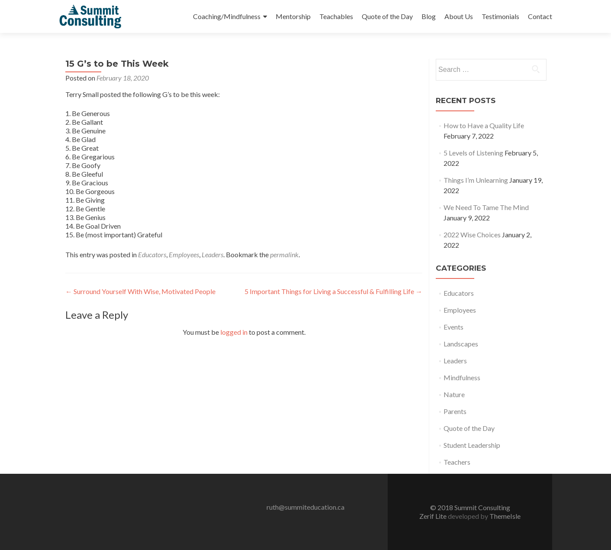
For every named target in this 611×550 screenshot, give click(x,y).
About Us (458, 16)
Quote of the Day (387, 16)
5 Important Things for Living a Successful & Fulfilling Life (333, 291)
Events (453, 327)
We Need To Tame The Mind (486, 207)
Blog (428, 16)
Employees (184, 254)
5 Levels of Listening (473, 153)
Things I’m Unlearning (476, 180)
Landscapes (461, 344)
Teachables (336, 16)
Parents (455, 411)
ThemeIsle (505, 516)
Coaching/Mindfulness (226, 16)
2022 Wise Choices (472, 234)
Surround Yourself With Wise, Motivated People (140, 291)
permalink (284, 254)
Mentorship (293, 16)
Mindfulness (462, 377)
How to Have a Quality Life (484, 125)
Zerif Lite (433, 516)
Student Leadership (472, 445)
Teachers (457, 462)
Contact (540, 16)
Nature (454, 394)
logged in (234, 332)
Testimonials (500, 16)
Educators (152, 254)
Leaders (212, 254)
